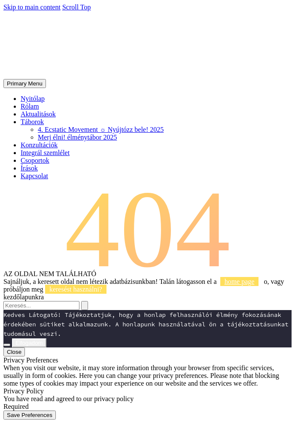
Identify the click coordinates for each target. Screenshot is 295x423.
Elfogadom (29, 343)
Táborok (32, 121)
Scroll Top (76, 7)
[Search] (41, 305)
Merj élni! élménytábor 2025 (77, 137)
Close (14, 352)
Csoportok (35, 160)
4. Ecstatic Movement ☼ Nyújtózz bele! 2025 (101, 129)
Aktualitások (38, 114)
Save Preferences (29, 415)
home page (240, 281)
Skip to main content (32, 7)
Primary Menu (25, 83)
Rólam (30, 106)
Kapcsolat (34, 176)
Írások (29, 168)
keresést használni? (75, 289)
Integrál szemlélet (45, 152)
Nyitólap (33, 98)
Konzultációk (39, 145)
